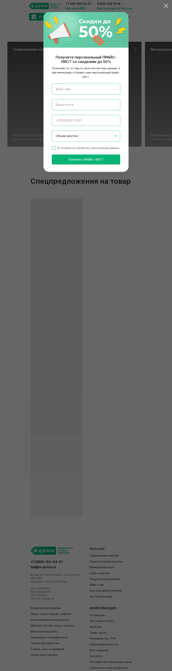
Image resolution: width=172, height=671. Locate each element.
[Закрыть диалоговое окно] (166, 6)
